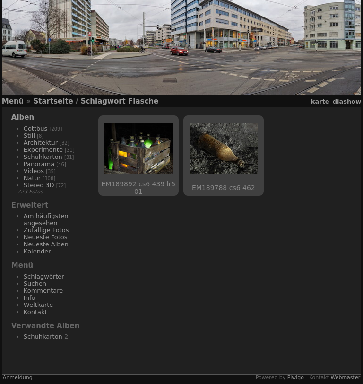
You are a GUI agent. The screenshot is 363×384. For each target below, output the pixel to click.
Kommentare (43, 290)
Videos (34, 171)
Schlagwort (103, 101)
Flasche (143, 101)
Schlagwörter (44, 276)
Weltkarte (38, 304)
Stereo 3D (39, 185)
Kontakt (35, 311)
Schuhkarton (43, 156)
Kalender (37, 251)
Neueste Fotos (46, 237)
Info (29, 297)
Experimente (43, 149)
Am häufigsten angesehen (46, 219)
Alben (22, 117)
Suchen (35, 283)
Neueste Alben (46, 244)
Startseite (53, 101)
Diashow (347, 101)
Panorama (39, 163)
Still (29, 135)
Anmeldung (18, 378)
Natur (32, 178)
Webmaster (345, 378)
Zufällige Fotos (46, 230)
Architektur (41, 142)
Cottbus (36, 128)
